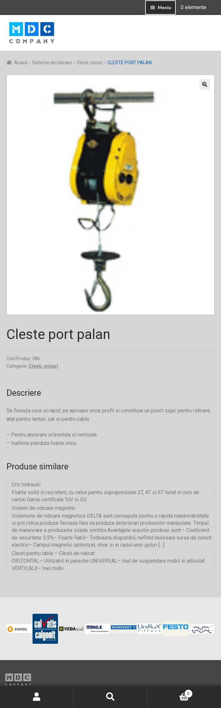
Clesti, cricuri (90, 62)
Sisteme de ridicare (52, 62)
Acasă (20, 62)
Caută (110, 697)
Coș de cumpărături (170, 692)
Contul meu (37, 697)
